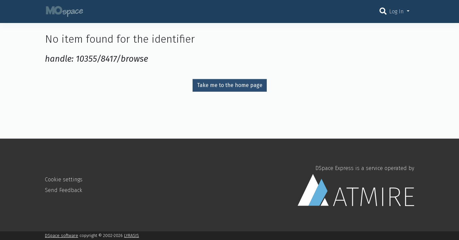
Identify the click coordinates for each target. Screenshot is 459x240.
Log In (397, 11)
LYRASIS (131, 235)
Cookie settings (63, 179)
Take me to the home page (229, 85)
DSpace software (61, 235)
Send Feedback (63, 190)
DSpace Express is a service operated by (356, 185)
